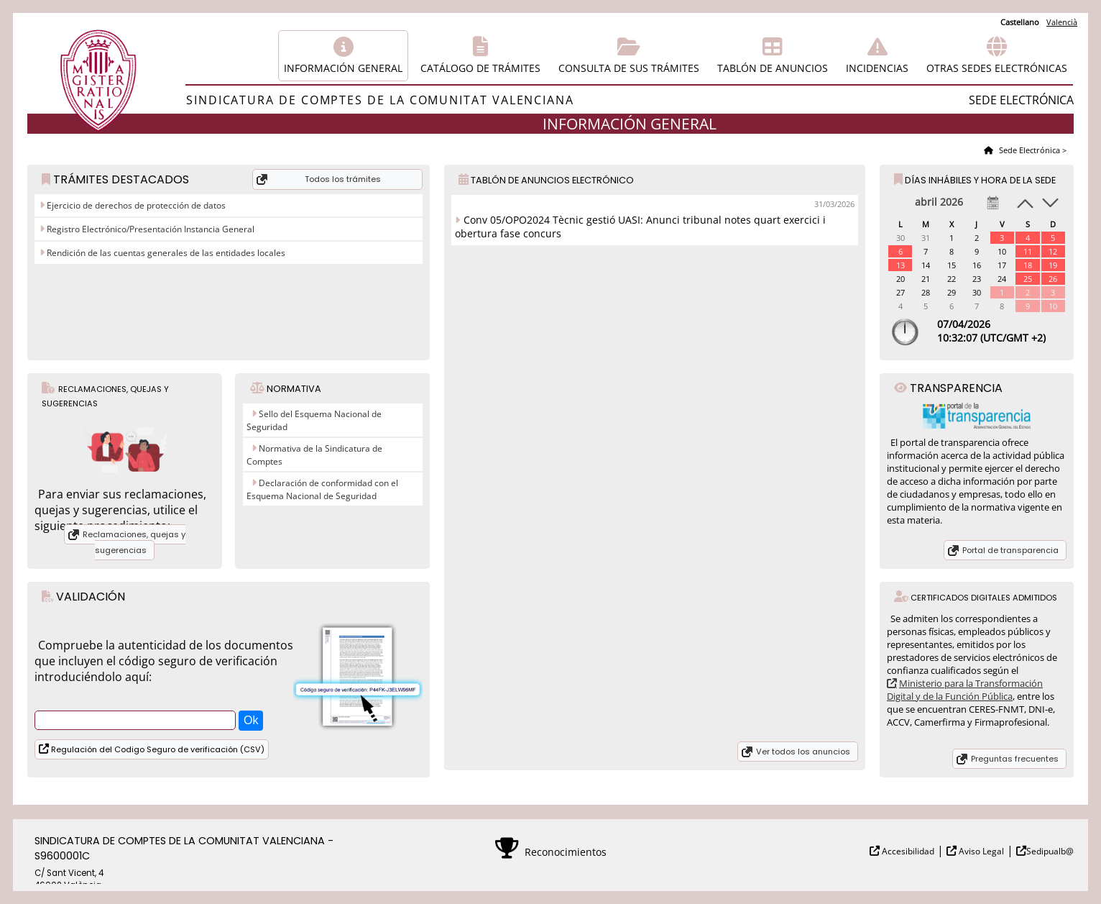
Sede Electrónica (1028, 150)
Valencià (1061, 22)
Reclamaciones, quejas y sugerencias (134, 542)
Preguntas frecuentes (1015, 758)
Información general (343, 68)
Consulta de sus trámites (628, 68)
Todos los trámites (343, 179)
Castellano (1019, 22)
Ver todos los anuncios (803, 751)
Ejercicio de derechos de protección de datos (135, 205)
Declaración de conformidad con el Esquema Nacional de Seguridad (322, 489)
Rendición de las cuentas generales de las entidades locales (165, 253)
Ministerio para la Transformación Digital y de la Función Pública (965, 690)
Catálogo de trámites (480, 68)
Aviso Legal (980, 851)
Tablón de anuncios (772, 68)
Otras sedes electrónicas (996, 68)
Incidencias (877, 68)
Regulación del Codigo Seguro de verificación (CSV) (156, 749)
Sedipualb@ (1050, 851)
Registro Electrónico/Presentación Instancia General (149, 229)
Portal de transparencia (1010, 550)
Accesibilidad (907, 851)
